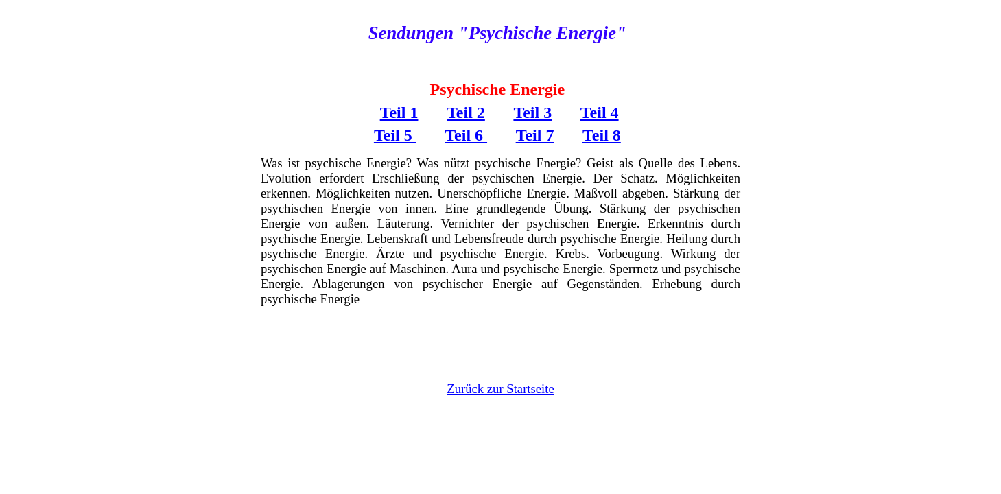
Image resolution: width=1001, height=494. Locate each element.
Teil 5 (395, 135)
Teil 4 (599, 112)
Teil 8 (601, 135)
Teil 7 (535, 135)
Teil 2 (466, 112)
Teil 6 (466, 135)
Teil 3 (532, 112)
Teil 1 (399, 112)
